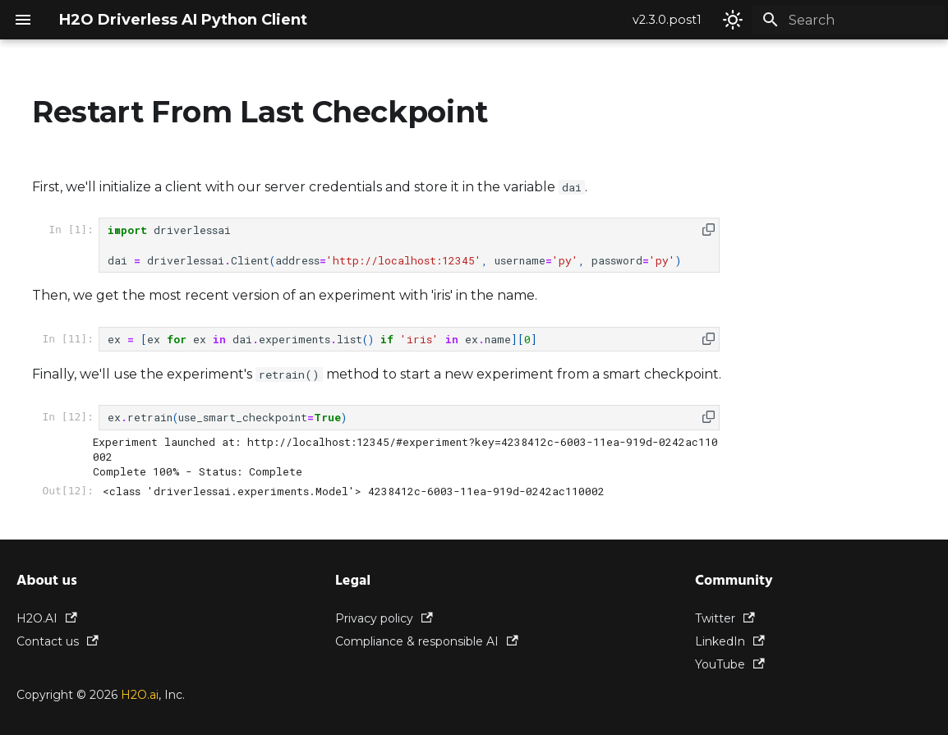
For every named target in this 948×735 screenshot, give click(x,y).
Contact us (57, 641)
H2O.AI (46, 618)
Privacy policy (384, 618)
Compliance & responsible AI (426, 641)
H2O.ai (140, 694)
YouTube (730, 664)
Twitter (725, 618)
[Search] (848, 19)
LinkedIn (730, 641)
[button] (708, 229)
